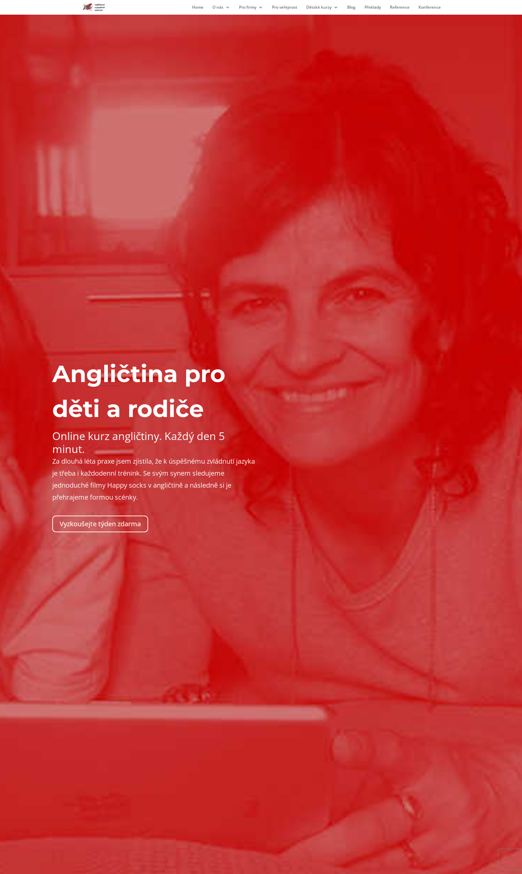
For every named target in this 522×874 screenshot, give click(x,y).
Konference (429, 7)
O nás (217, 7)
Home (197, 7)
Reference (399, 7)
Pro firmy (247, 7)
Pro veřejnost (284, 7)
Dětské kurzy (319, 7)
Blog (351, 7)
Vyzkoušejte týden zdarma (100, 523)
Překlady (373, 7)
